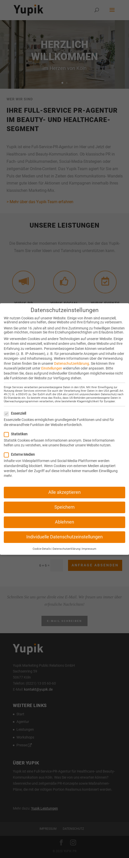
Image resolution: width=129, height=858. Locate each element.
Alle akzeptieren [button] (64, 487)
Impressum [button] (89, 543)
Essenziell (17, 408)
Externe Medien (21, 449)
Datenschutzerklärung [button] (66, 543)
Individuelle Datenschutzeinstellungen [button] (64, 531)
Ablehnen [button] (64, 516)
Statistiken (18, 429)
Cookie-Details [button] (42, 543)
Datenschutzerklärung (71, 358)
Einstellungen (51, 363)
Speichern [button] (64, 502)
